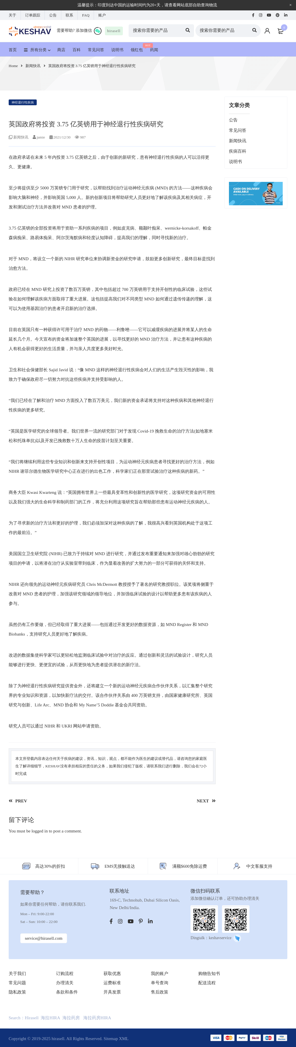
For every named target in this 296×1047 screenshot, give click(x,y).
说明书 (235, 161)
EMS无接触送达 (120, 866)
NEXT (203, 801)
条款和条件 (67, 992)
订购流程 (64, 973)
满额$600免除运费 (189, 866)
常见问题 (17, 982)
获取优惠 (112, 973)
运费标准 (112, 982)
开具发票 (112, 992)
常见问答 (237, 130)
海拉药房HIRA (97, 1017)
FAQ (85, 15)
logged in (40, 831)
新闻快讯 (32, 66)
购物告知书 (209, 973)
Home (13, 66)
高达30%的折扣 (50, 866)
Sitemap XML (115, 1038)
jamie (41, 137)
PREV (21, 801)
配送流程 (207, 982)
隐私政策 (17, 992)
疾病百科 (237, 151)
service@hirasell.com (43, 938)
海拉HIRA (50, 1017)
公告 (53, 15)
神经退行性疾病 (23, 102)
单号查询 (159, 982)
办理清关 (64, 982)
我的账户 (159, 973)
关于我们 (17, 973)
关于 (12, 15)
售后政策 (159, 992)
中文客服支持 (259, 866)
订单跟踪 (32, 15)
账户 (102, 15)
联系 (69, 15)
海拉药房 (71, 1017)
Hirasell (31, 1017)
